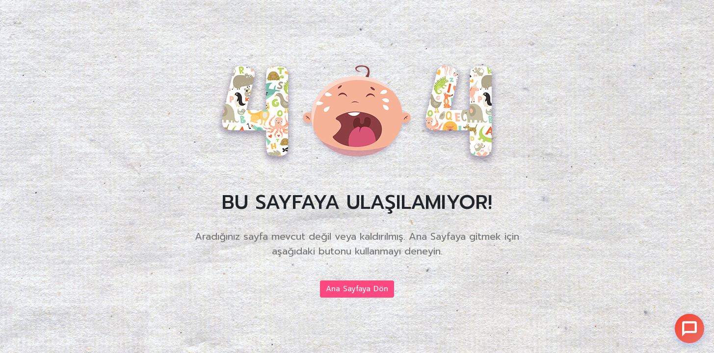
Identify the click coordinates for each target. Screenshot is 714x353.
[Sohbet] (689, 328)
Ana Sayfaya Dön (357, 288)
